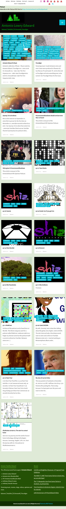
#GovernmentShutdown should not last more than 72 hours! (49, 117)
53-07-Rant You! (7, 378)
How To (57, 275)
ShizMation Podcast (41, 279)
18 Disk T (29, 42)
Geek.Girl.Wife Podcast (42, 53)
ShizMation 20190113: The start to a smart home (15, 431)
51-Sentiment (6, 53)
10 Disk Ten (6, 40)
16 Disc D (17, 42)
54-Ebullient (6, 55)
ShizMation (18, 1)
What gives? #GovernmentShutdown (14, 168)
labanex (12, 82)
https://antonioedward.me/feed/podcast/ (34, 9)
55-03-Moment (40, 248)
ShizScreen (13, 1)
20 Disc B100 (13, 44)
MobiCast (39, 55)
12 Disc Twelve (22, 40)
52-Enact (13, 53)
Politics (44, 110)
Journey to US (31, 1)
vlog (48, 57)
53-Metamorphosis (26, 53)
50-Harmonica (7, 51)
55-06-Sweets (7, 211)
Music (29, 55)
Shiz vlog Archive (41, 57)
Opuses (5, 57)
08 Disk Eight (15, 38)
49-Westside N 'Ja (19, 49)
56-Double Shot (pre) (21, 55)
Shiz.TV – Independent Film (19, 3)
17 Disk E (23, 42)
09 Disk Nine (22, 38)
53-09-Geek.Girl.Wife (42, 325)
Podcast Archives (18, 320)
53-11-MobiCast (7, 325)
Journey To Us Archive (54, 53)
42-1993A (5, 49)
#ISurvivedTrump (40, 108)
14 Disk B (5, 42)
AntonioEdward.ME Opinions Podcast (55, 108)
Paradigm (39, 63)
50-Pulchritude (23, 51)
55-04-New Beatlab (8, 248)
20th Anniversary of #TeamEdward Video (46, 493)
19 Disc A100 (6, 44)
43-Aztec (11, 49)
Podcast (11, 57)
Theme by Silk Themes (46, 503)
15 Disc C (11, 42)
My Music (8, 1)
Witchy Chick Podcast (56, 57)
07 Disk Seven (6, 38)
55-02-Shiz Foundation (9, 285)
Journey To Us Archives (9, 115)
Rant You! (56, 55)
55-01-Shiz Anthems (42, 285)
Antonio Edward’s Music (10, 63)
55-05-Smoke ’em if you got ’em (45, 211)
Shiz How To (24, 1)
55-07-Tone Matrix (41, 168)
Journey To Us (7, 110)
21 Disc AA (20, 44)
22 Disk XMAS (27, 44)
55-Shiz (13, 55)
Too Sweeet (17, 57)
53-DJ (19, 53)
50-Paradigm (15, 51)
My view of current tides (43, 378)
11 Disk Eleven (14, 40)
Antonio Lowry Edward (18, 25)
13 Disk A (29, 40)
